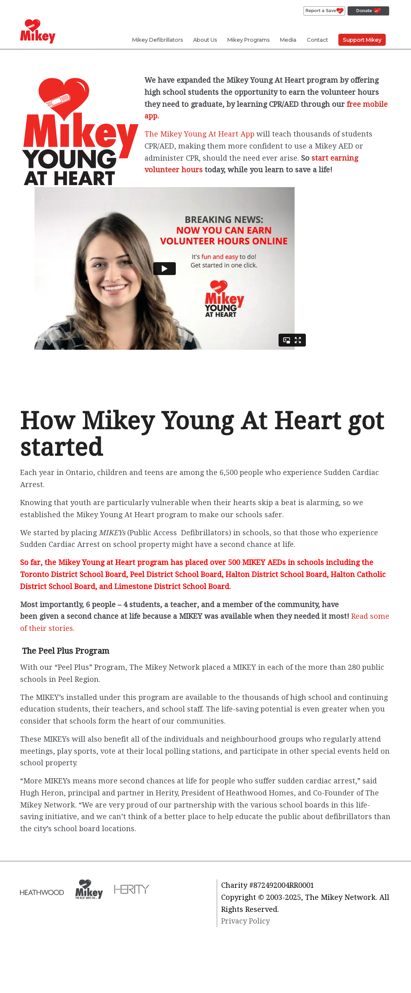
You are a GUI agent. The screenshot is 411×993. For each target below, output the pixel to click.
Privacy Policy (245, 921)
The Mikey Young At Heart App (199, 134)
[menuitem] (324, 11)
